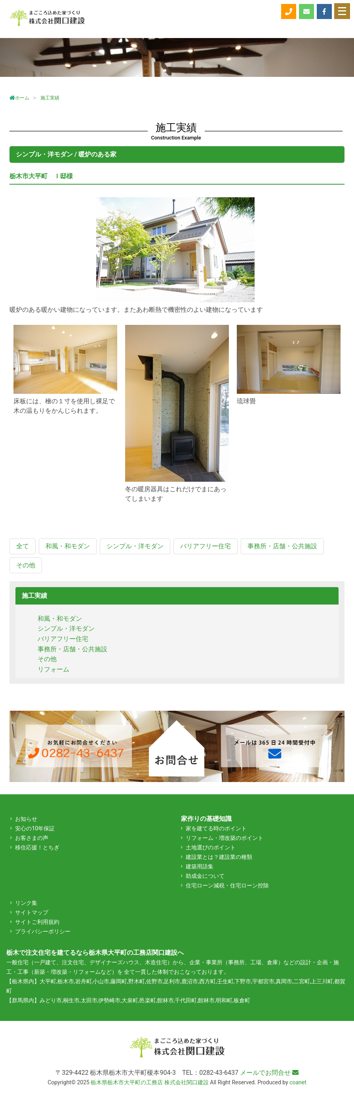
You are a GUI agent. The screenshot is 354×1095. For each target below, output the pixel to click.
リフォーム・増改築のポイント (224, 838)
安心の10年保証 (35, 828)
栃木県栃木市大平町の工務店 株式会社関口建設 (149, 1082)
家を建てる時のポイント (216, 828)
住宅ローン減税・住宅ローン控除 (227, 885)
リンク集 (26, 903)
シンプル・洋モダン (66, 628)
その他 (47, 659)
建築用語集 (199, 866)
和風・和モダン (60, 618)
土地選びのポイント (211, 847)
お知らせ (26, 819)
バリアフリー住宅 (63, 639)
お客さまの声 (31, 838)
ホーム (19, 98)
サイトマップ (31, 912)
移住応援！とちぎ (37, 847)
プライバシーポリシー (42, 931)
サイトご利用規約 (37, 922)
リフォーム (53, 669)
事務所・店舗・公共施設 (72, 649)
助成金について (205, 876)
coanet (297, 1082)
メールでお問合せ (269, 1072)
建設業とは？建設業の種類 (219, 857)
